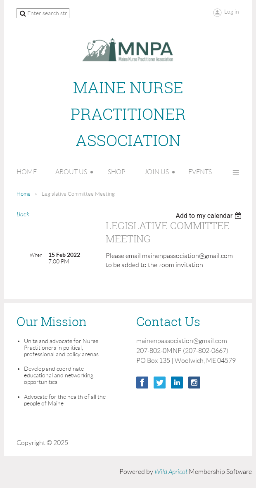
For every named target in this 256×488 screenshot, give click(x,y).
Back (23, 214)
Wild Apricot (170, 472)
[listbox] (209, 216)
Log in (231, 11)
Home (24, 194)
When (36, 255)
